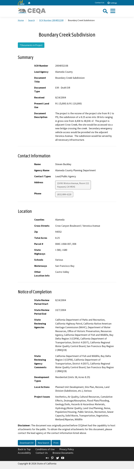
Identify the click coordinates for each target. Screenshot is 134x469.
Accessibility (24, 452)
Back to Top (24, 449)
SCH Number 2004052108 (51, 20)
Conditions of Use (45, 449)
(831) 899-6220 (64, 194)
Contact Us (99, 2)
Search (31, 20)
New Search (43, 442)
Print (56, 442)
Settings (112, 2)
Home (21, 20)
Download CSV (27, 442)
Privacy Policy (66, 449)
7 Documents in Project (31, 45)
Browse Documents (63, 452)
